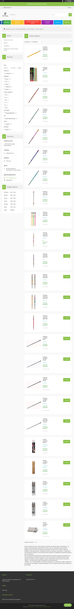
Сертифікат (6, 46)
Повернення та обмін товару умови (11, 49)
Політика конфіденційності (45, 606)
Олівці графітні (30, 29)
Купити (67, 49)
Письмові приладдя (21, 29)
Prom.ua (44, 605)
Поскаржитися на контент (33, 606)
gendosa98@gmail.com (11, 177)
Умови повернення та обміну (33, 22)
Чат (68, 605)
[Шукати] (70, 14)
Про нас (67, 22)
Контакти (58, 22)
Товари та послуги (17, 22)
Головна (6, 22)
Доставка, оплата (47, 22)
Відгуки (5, 43)
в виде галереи (68, 41)
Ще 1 (6, 107)
